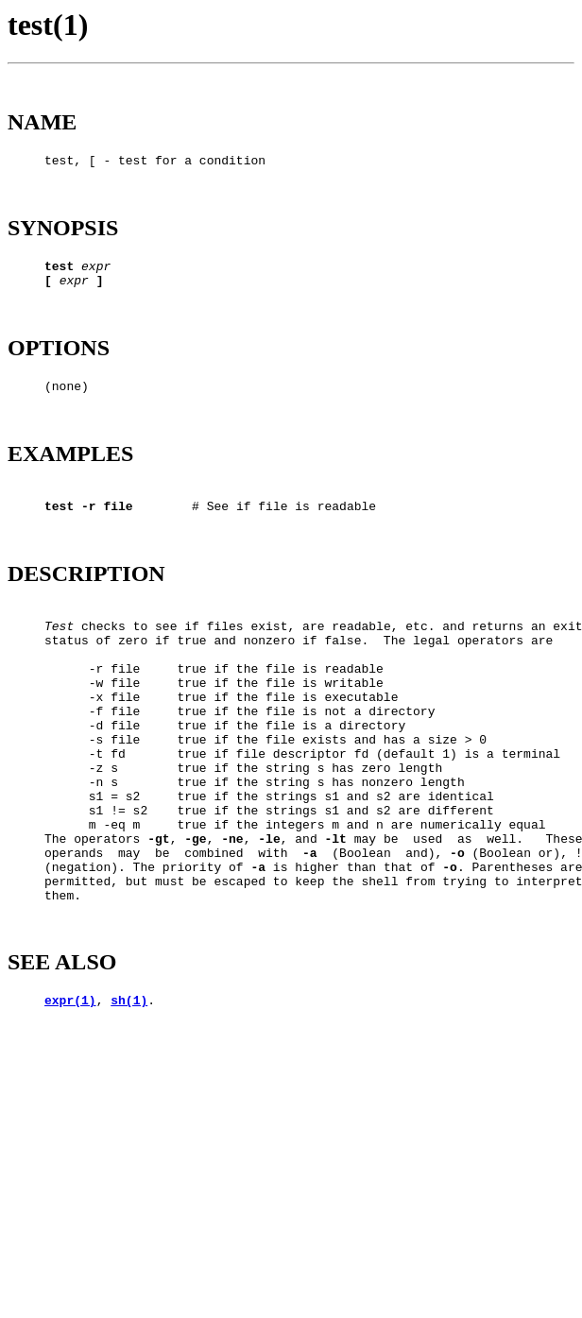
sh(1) (129, 1110)
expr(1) (70, 1110)
